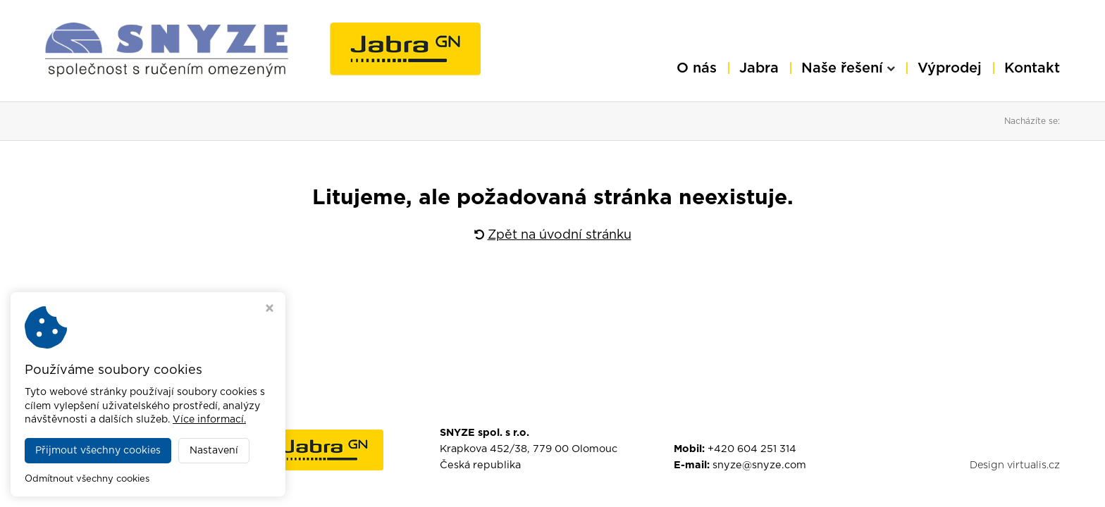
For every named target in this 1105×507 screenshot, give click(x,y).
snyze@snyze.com (759, 465)
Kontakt (1032, 68)
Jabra (759, 68)
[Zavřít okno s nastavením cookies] (269, 309)
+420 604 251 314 (752, 449)
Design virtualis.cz (1015, 465)
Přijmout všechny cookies (98, 451)
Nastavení (214, 451)
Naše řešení (848, 68)
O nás (697, 68)
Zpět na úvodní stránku (552, 235)
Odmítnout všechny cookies (87, 479)
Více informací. (209, 420)
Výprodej (950, 68)
